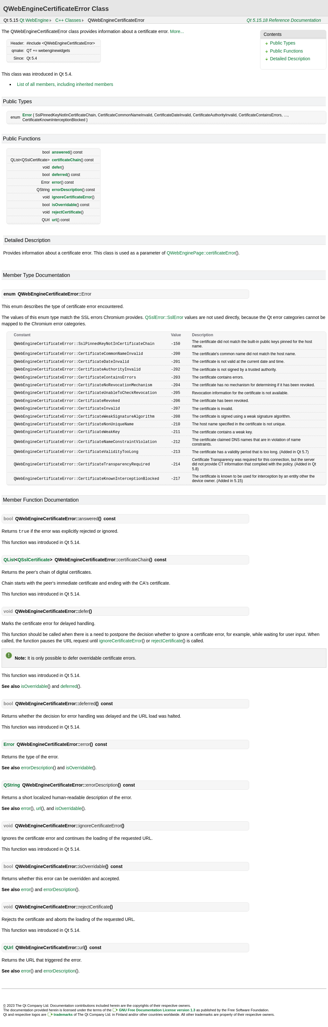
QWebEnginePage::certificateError (201, 252)
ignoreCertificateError (72, 197)
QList (9, 555)
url (54, 220)
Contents (273, 34)
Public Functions (286, 51)
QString (12, 780)
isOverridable (64, 205)
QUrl (8, 943)
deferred (59, 174)
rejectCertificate (66, 212)
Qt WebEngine (34, 20)
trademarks (63, 1010)
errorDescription (67, 190)
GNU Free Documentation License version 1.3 (157, 1006)
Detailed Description (290, 58)
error (56, 182)
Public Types (282, 43)
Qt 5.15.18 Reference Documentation (284, 20)
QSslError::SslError (164, 317)
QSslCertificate (34, 555)
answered (61, 152)
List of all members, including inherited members (65, 84)
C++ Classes (68, 20)
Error (27, 115)
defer (56, 167)
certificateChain (66, 160)
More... (177, 31)
